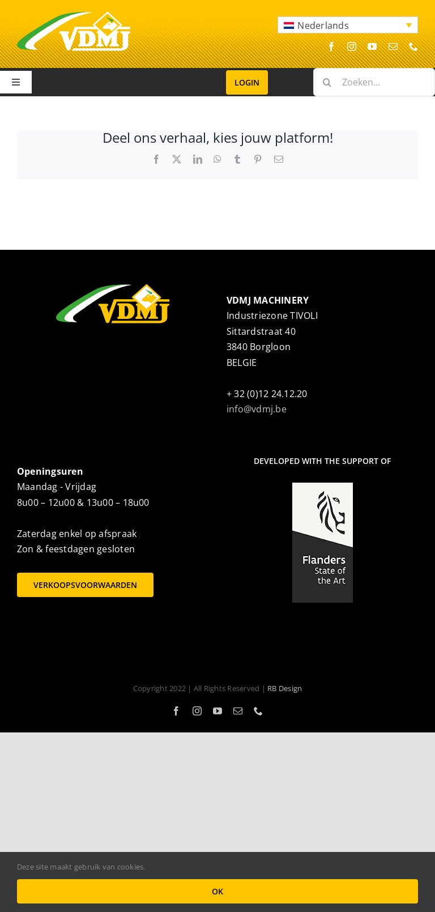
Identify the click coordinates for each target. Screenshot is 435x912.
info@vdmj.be (257, 409)
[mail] (393, 46)
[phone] (413, 46)
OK (217, 891)
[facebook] (331, 46)
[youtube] (372, 46)
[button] (348, 24)
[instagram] (351, 46)
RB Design (284, 688)
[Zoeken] (327, 82)
